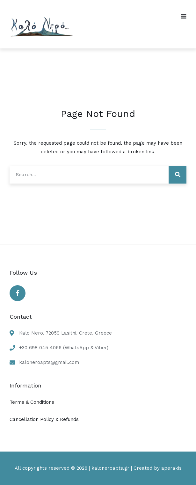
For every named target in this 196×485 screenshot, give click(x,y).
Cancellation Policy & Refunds (44, 419)
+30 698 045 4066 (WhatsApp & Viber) (63, 348)
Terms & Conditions (32, 402)
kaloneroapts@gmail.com (49, 362)
